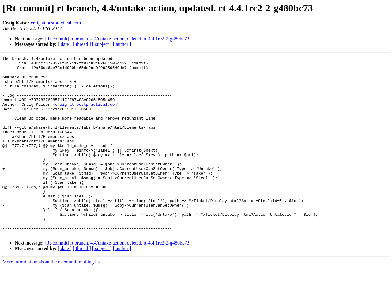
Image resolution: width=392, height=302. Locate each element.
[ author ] (122, 44)
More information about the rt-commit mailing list (51, 296)
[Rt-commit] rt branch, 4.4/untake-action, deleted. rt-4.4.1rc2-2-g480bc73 (117, 38)
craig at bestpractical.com (56, 22)
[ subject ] (102, 44)
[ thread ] (82, 44)
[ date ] (65, 44)
